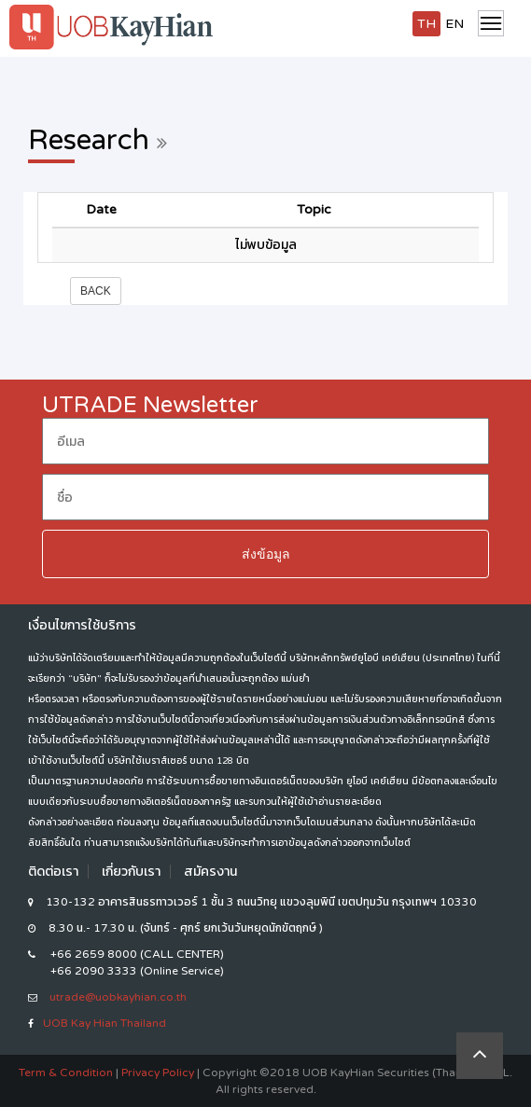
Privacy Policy (157, 1072)
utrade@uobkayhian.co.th (118, 996)
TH (426, 24)
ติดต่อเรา (53, 872)
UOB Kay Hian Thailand (104, 1023)
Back (95, 291)
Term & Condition (66, 1072)
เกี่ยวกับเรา (131, 872)
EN (454, 24)
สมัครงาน (210, 872)
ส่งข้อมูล (266, 554)
